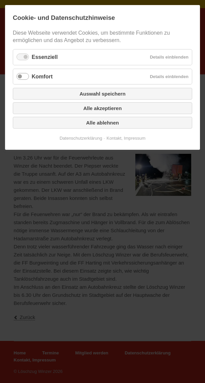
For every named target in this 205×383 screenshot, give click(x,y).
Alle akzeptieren (102, 108)
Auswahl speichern (102, 94)
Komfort (42, 76)
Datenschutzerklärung (81, 138)
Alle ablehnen (102, 123)
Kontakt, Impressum (125, 138)
